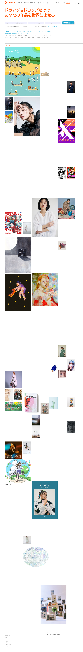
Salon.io (10, 2)
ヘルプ (6, 637)
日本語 (68, 3)
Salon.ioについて (29, 3)
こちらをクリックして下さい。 (54, 26)
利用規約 (7, 642)
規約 (15, 26)
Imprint (7, 646)
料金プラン (40, 3)
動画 (57, 3)
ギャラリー (50, 3)
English (63, 3)
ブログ (20, 3)
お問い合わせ (8, 644)
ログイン (77, 3)
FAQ (6, 639)
